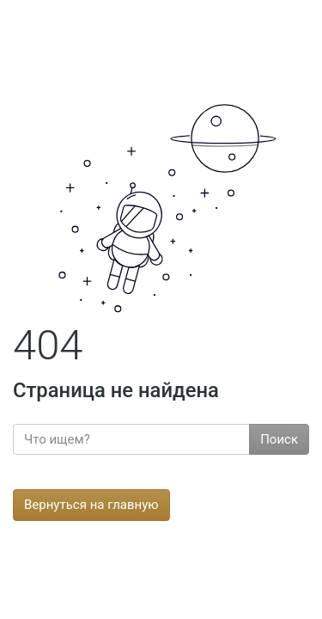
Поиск (279, 439)
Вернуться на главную (91, 504)
